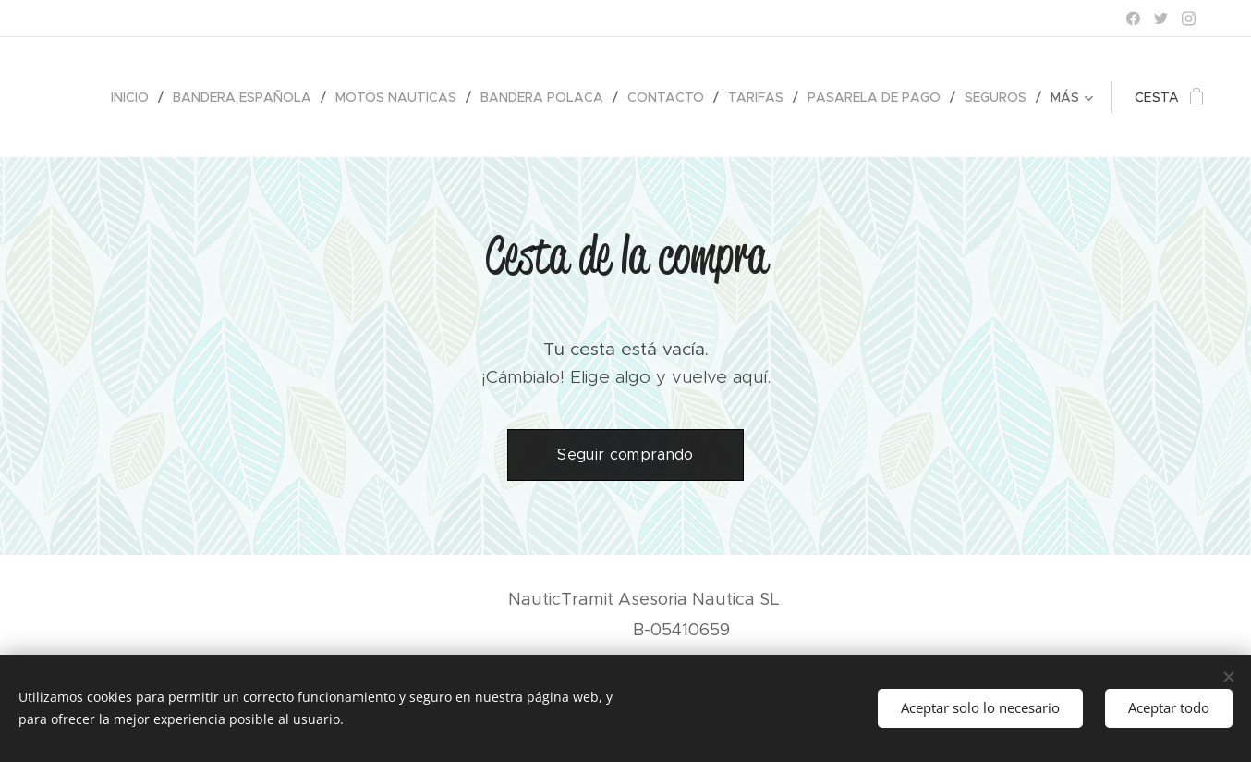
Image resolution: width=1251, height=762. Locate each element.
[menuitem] (135, 97)
